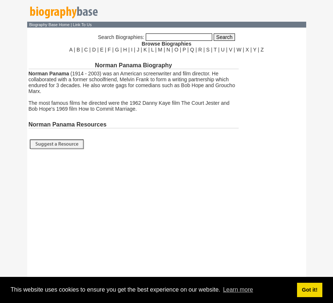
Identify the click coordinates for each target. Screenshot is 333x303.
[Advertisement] (273, 164)
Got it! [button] (309, 290)
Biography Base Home (50, 24)
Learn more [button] (238, 289)
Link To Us (82, 24)
